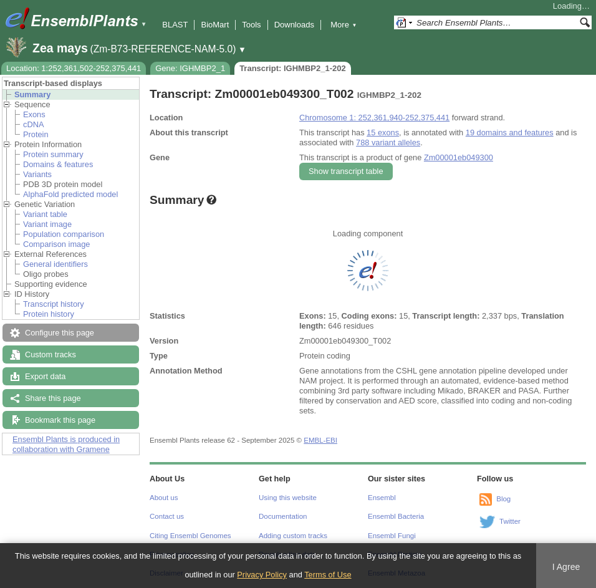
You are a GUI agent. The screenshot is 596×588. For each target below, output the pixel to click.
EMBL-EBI (320, 440)
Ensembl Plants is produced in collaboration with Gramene (66, 444)
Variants (37, 174)
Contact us (167, 516)
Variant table (45, 214)
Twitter (510, 521)
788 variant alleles (388, 142)
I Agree (566, 567)
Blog (503, 499)
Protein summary (53, 154)
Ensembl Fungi (392, 535)
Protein (36, 134)
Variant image (47, 224)
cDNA (33, 124)
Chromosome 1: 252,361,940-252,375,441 (374, 117)
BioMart (215, 24)
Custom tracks (50, 354)
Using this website (288, 497)
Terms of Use (327, 574)
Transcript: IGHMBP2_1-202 (292, 68)
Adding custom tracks (293, 535)
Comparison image (56, 244)
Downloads (294, 24)
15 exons (383, 132)
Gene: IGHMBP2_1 (190, 68)
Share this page (53, 398)
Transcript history (53, 304)
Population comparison (63, 234)
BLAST (175, 24)
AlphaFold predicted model (70, 194)
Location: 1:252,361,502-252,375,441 (73, 68)
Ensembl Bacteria (396, 516)
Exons (34, 114)
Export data (45, 376)
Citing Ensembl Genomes (190, 535)
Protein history (48, 314)
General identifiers (55, 264)
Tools (251, 24)
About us (164, 497)
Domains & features (58, 164)
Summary (32, 94)
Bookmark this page (60, 420)
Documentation (283, 516)
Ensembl (382, 497)
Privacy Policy (262, 574)
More (343, 24)
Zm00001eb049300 (458, 157)
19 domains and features (510, 132)
